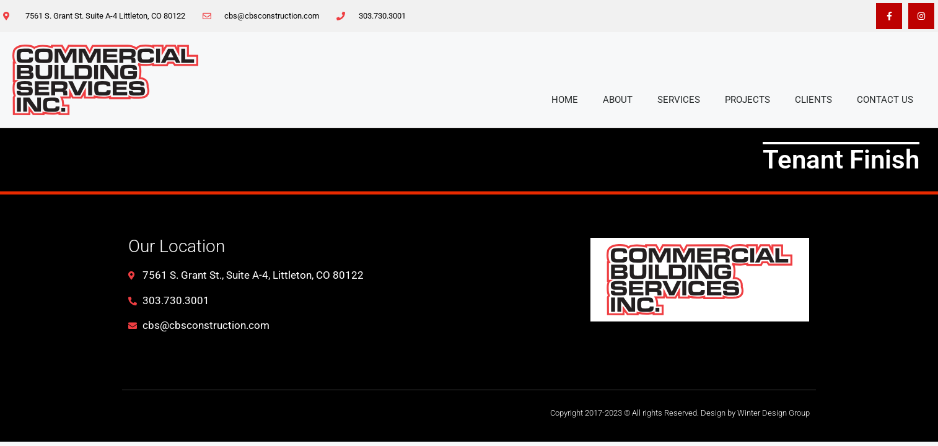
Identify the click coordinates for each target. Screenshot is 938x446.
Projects (747, 99)
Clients (813, 99)
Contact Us (885, 99)
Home (564, 99)
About (618, 99)
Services (678, 99)
